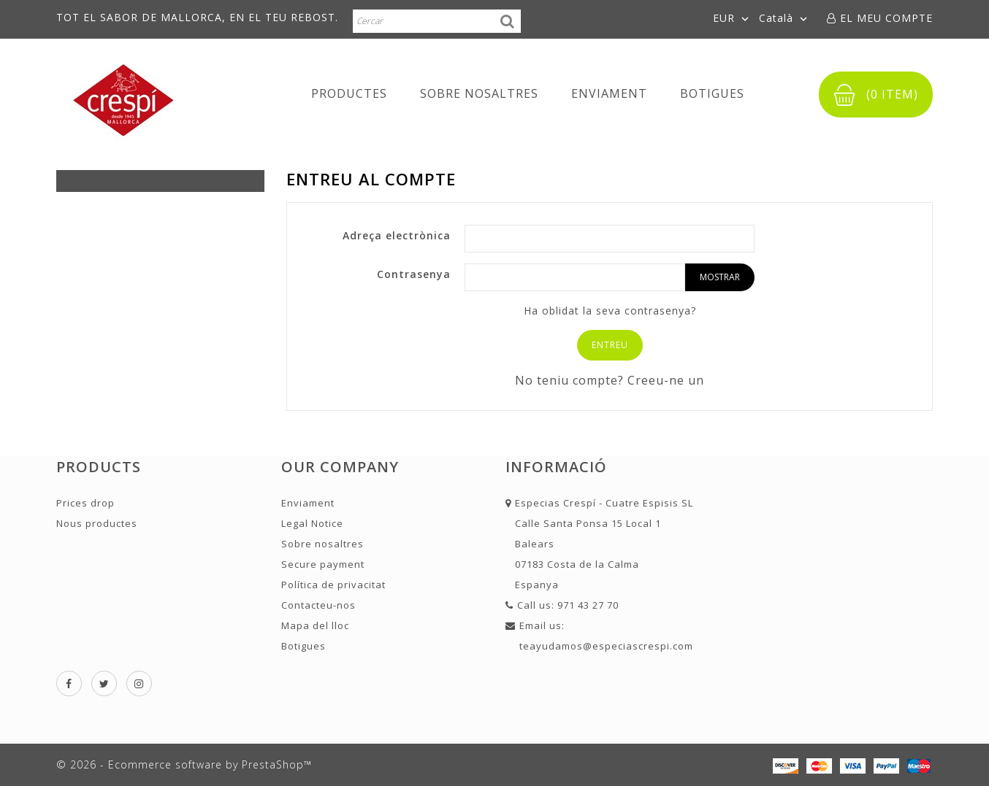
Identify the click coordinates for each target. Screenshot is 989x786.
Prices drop (85, 502)
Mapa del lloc (315, 625)
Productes (349, 93)
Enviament (609, 93)
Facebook (69, 683)
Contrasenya (414, 274)
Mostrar (720, 277)
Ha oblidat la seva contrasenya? (610, 310)
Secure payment (322, 564)
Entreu (610, 345)
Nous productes (96, 523)
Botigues (712, 93)
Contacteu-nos (318, 605)
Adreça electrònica (397, 235)
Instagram (139, 683)
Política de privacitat (333, 584)
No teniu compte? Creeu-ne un (609, 380)
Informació (556, 467)
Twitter (104, 683)
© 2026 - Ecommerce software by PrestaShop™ (184, 764)
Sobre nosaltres (479, 93)
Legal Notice (312, 523)
